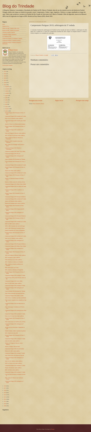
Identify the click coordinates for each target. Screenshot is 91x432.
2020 (5, 82)
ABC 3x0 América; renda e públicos (12, 257)
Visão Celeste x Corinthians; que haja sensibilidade (15, 297)
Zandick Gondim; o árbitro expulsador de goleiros (15, 330)
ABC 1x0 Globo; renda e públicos (12, 369)
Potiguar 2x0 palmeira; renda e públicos (13, 367)
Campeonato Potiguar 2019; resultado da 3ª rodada (15, 198)
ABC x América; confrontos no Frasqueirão (14, 269)
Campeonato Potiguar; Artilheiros (9, 34)
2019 (5, 84)
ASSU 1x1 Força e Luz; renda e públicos (13, 363)
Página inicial (59, 100)
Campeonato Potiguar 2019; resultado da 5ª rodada (15, 165)
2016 (5, 390)
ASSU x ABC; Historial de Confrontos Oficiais (15, 228)
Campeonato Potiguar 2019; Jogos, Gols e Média (15, 151)
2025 (5, 71)
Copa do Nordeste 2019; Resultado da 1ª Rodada (15, 291)
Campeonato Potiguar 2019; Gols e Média (13, 281)
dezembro (7, 86)
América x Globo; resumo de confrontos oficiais (15, 182)
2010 (5, 403)
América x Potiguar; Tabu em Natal (12, 346)
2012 (5, 399)
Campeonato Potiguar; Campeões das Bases (11, 40)
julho (6, 97)
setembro (7, 93)
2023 (5, 75)
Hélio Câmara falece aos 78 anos (12, 267)
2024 (5, 73)
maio (6, 102)
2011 (5, 401)
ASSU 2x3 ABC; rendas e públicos (12, 223)
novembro (7, 88)
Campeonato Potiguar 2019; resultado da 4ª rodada (15, 236)
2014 (5, 394)
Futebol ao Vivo (5, 26)
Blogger (52, 429)
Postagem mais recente (35, 100)
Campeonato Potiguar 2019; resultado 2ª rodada (15, 353)
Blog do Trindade (18, 6)
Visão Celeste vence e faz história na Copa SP (14, 355)
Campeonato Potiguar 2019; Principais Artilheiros (15, 196)
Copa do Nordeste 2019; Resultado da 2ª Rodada (15, 159)
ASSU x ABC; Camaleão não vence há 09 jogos (15, 226)
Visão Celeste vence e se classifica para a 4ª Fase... (15, 321)
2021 (5, 80)
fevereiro (7, 108)
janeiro (6, 110)
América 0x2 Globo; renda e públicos (13, 170)
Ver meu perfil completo (7, 65)
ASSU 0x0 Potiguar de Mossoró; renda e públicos (15, 255)
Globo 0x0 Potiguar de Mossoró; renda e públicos (15, 133)
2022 (5, 78)
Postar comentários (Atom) (38, 103)
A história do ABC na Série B (8, 32)
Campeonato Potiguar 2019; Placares (12, 153)
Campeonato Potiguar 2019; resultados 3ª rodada (15, 275)
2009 (5, 405)
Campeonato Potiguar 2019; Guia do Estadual (14, 348)
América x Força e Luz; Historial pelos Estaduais (15, 124)
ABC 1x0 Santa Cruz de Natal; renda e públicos (15, 135)
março (6, 106)
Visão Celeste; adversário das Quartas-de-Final (14, 293)
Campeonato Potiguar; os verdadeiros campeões (12, 38)
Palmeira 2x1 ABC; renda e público (12, 351)
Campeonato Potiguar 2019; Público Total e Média (15, 184)
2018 (5, 386)
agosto (6, 95)
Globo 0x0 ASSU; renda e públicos (12, 340)
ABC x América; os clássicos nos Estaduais (14, 261)
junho (6, 99)
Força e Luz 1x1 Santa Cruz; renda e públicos (14, 316)
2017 (5, 388)
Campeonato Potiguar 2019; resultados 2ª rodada (15, 313)
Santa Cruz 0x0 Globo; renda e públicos (13, 283)
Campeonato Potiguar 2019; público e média (14, 295)
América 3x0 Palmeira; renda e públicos (13, 201)
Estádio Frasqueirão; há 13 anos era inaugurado (15, 230)
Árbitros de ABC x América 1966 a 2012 (10, 28)
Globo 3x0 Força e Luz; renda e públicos (13, 259)
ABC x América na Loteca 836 (11, 333)
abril (6, 104)
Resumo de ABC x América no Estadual (10, 30)
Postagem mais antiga (82, 100)
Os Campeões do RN (6, 36)
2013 (5, 397)
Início (3, 24)
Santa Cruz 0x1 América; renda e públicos (13, 361)
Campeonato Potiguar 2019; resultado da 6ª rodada (15, 116)
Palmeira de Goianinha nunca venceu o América (15, 203)
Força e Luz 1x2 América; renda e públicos (14, 118)
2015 (5, 392)
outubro (7, 91)
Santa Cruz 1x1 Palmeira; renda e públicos (14, 238)
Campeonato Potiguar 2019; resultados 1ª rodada (15, 365)
